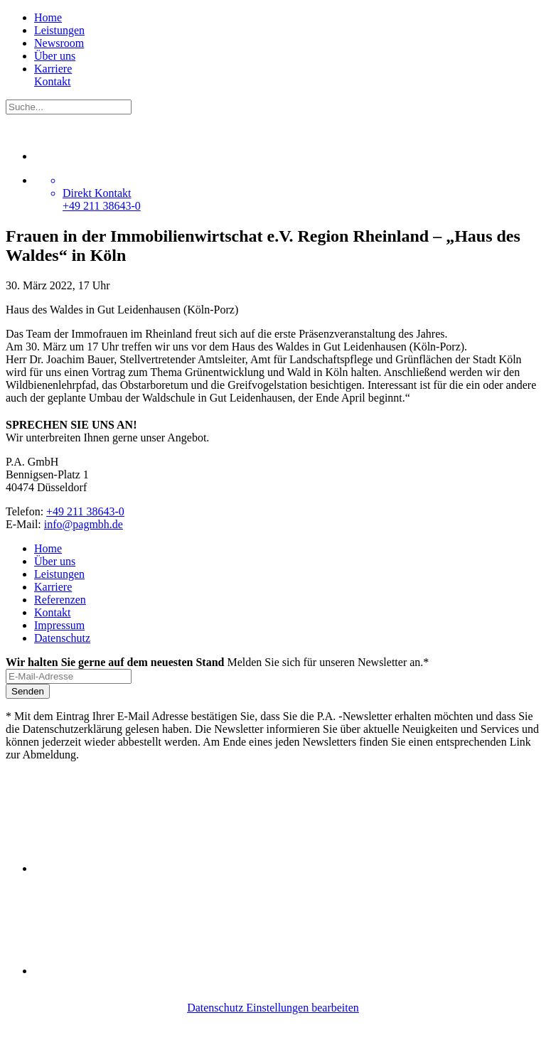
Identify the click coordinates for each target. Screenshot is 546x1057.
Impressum (59, 625)
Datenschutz (62, 638)
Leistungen (59, 30)
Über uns (54, 56)
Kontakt (52, 81)
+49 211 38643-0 (85, 511)
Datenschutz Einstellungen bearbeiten (273, 1008)
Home (48, 17)
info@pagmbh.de (83, 524)
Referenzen (60, 600)
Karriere (53, 69)
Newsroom (59, 43)
